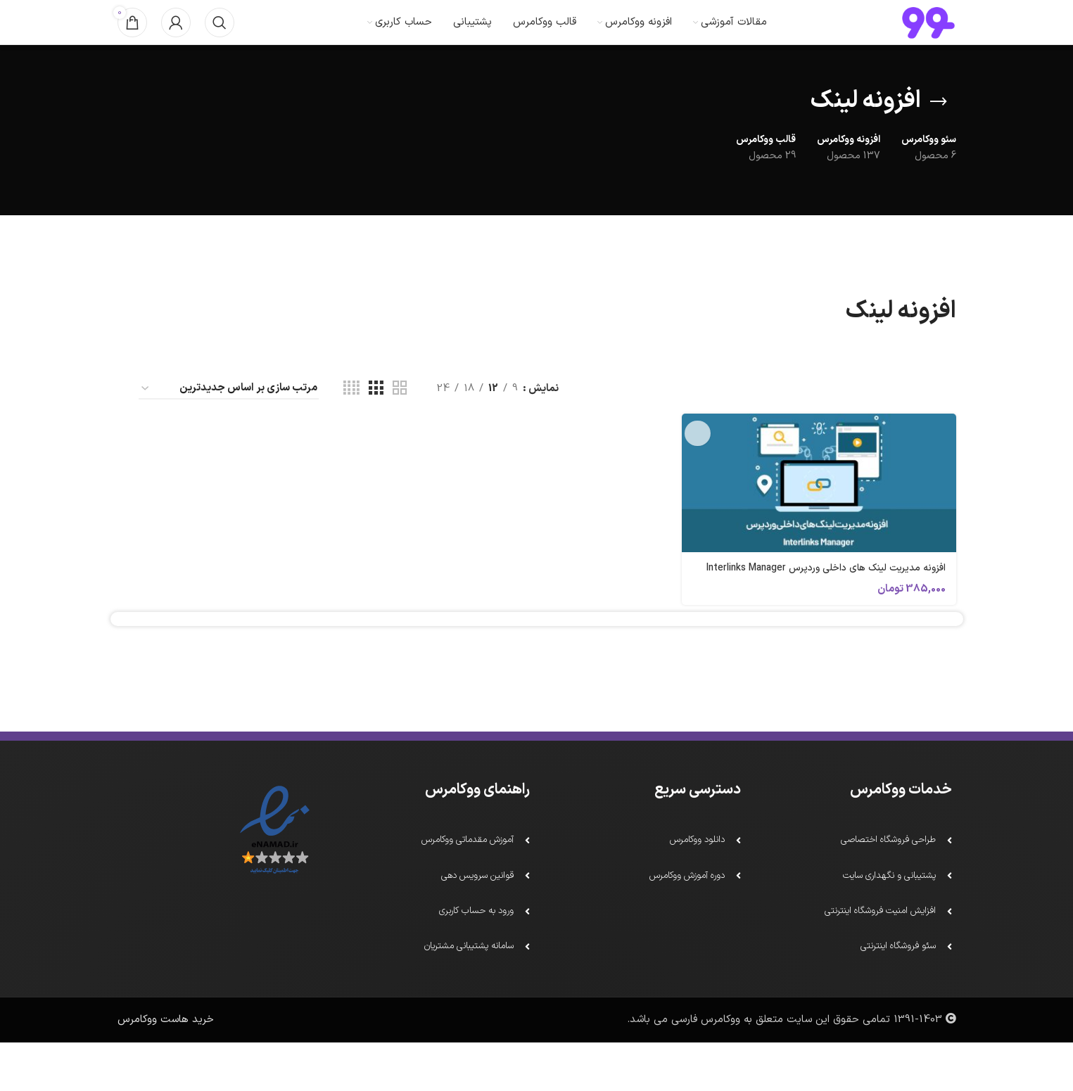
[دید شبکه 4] (351, 417)
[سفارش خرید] (229, 417)
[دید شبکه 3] (376, 417)
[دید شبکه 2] (400, 417)
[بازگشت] (938, 130)
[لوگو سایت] (928, 36)
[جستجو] (219, 37)
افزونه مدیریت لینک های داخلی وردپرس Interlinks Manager (835, 602)
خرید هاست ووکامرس (166, 1068)
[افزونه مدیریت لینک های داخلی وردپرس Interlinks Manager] (821, 510)
